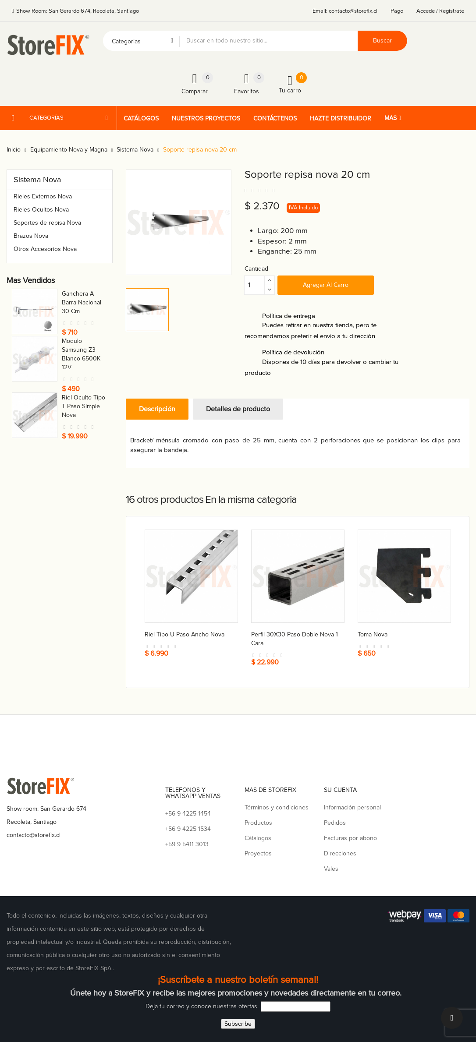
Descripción (157, 409)
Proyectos (258, 853)
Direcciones (340, 853)
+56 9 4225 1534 (188, 829)
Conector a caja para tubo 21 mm (84, 393)
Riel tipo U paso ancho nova (184, 634)
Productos (258, 823)
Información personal (352, 807)
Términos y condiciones (277, 807)
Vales (331, 868)
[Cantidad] (254, 285)
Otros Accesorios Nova (45, 249)
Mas (390, 118)
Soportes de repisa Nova (47, 222)
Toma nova (77, 293)
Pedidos (335, 823)
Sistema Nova (37, 179)
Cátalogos (258, 838)
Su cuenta (340, 790)
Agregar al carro (325, 285)
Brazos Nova (31, 236)
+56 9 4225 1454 (188, 813)
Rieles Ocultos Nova (41, 209)
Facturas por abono (350, 838)
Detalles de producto (238, 409)
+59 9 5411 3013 (187, 844)
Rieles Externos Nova (43, 196)
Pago (397, 10)
